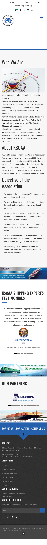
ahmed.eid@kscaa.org (10, 454)
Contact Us (38, 428)
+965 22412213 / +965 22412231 (21, 3)
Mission (4, 465)
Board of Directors (8, 469)
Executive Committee (9, 473)
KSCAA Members (8, 481)
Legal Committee (8, 477)
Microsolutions (16, 530)
